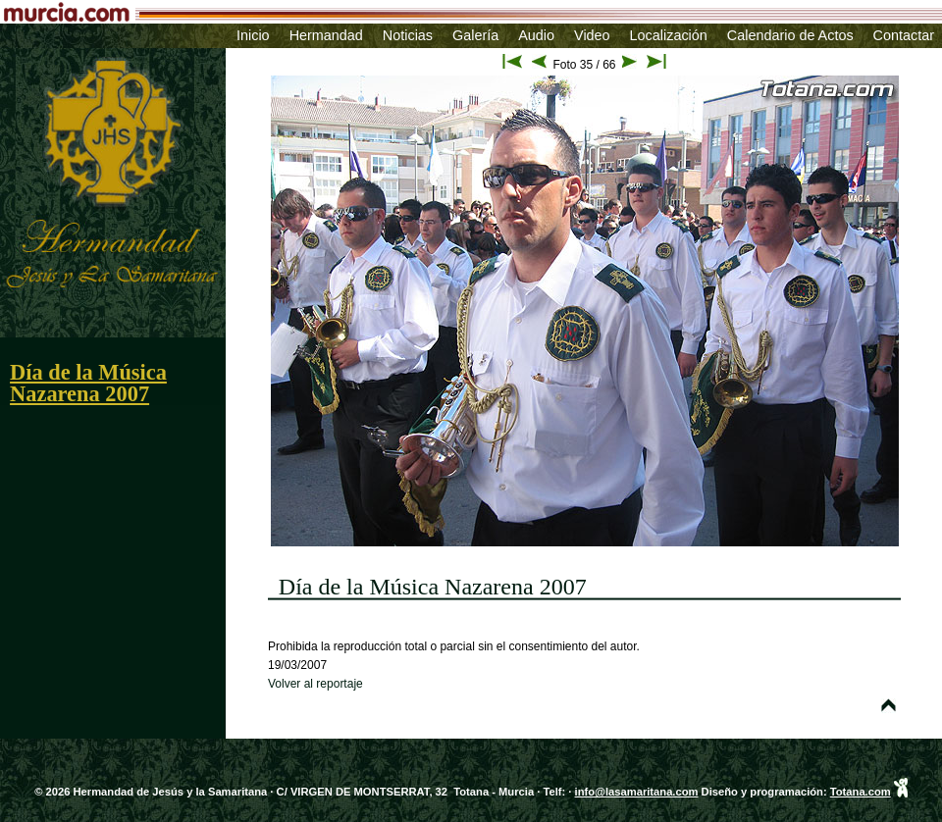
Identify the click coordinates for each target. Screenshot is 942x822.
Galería (475, 35)
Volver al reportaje (315, 684)
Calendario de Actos (790, 35)
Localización (668, 35)
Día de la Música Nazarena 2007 (88, 383)
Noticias (408, 35)
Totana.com (860, 791)
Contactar (903, 35)
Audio (536, 35)
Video (592, 35)
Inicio (253, 35)
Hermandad (326, 35)
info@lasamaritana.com (637, 791)
